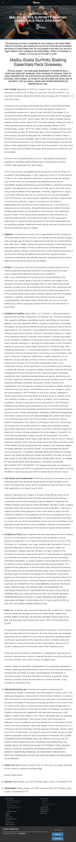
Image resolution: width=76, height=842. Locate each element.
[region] (38, 834)
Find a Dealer (45, 806)
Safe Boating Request (11, 819)
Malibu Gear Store (10, 824)
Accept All (57, 838)
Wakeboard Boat (44, 809)
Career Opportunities (11, 811)
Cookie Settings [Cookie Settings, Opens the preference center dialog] (57, 830)
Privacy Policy (9, 817)
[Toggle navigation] (2, 2)
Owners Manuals (10, 822)
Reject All (57, 834)
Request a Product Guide (48, 804)
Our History (10, 804)
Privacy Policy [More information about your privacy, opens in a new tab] (22, 833)
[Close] (74, 834)
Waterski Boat (44, 811)
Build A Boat (43, 813)
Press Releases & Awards (13, 807)
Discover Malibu (10, 798)
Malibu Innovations (12, 806)
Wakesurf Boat (44, 807)
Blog (8, 809)
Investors (8, 813)
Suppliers (8, 820)
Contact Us (45, 800)
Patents (8, 815)
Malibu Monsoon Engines (13, 800)
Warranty (44, 802)
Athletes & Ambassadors (13, 802)
